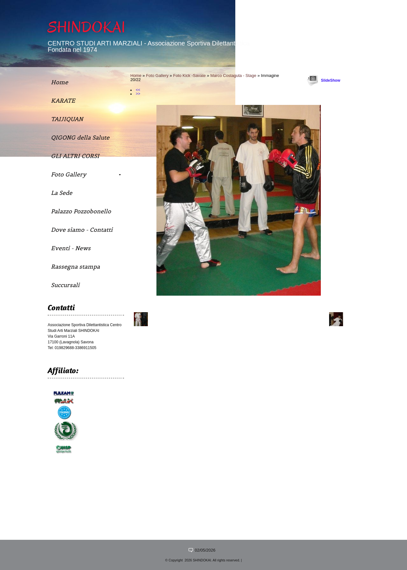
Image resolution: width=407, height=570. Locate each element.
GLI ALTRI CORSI (75, 156)
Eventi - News (71, 248)
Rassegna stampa (75, 266)
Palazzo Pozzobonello (81, 211)
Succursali (65, 285)
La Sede (61, 192)
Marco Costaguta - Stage (233, 75)
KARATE (63, 100)
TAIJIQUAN (67, 119)
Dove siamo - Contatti (82, 229)
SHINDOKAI (86, 27)
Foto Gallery (157, 75)
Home (135, 75)
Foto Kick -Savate (189, 75)
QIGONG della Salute (80, 137)
